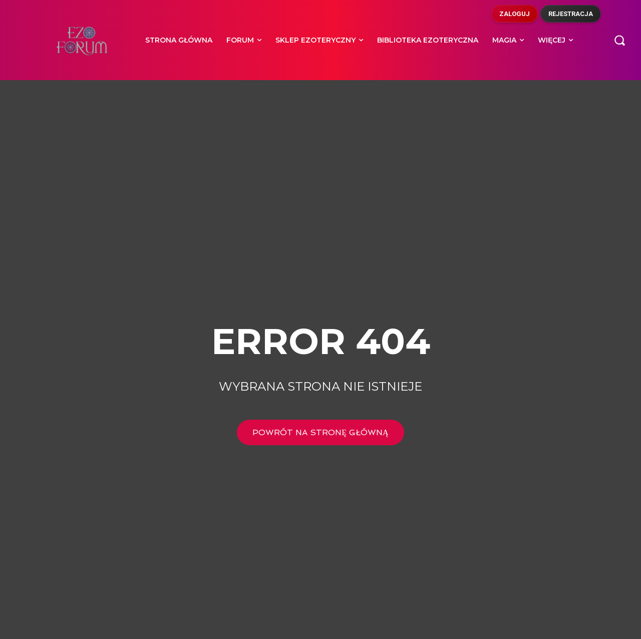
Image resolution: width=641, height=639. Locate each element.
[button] (619, 40)
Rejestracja (570, 14)
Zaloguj (514, 14)
